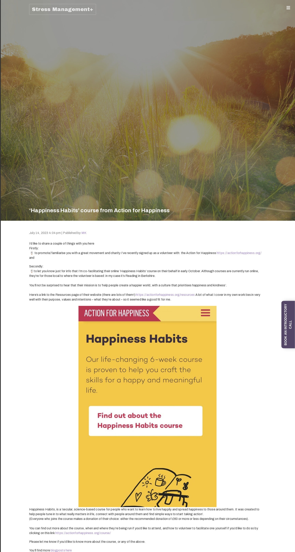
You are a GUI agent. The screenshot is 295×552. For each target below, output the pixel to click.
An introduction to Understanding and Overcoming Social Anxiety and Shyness (9, 208)
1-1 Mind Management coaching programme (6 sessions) (9, 134)
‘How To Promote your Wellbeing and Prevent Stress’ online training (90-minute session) (9, 380)
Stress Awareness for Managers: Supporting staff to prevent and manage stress (9, 463)
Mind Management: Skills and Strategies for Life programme (9, 54)
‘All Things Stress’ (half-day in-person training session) (9, 280)
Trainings (8, 151)
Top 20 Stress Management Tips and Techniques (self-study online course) (9, 313)
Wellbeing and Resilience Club (9, 500)
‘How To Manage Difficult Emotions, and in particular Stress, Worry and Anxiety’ (9, 244)
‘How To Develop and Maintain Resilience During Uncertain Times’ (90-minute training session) (9, 423)
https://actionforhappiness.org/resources (165, 294)
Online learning (8, 487)
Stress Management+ (62, 9)
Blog (7, 510)
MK (83, 233)
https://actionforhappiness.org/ (239, 253)
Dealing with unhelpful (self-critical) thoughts (9, 524)
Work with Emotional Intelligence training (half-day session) (9, 345)
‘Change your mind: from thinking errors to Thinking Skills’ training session (9, 173)
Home (8, 15)
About (8, 21)
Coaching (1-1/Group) (8, 33)
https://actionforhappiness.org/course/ (83, 533)
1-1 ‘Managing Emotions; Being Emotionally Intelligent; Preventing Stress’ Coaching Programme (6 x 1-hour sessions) (9, 94)
